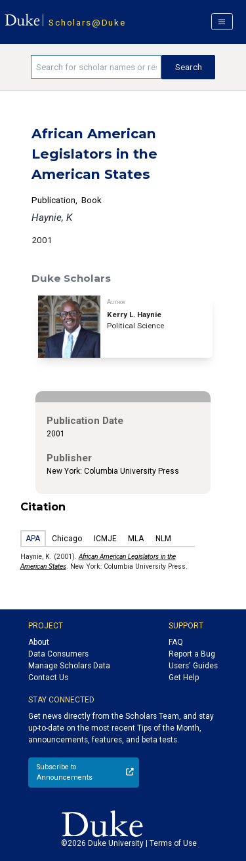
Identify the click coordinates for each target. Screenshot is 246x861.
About (38, 642)
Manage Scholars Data (69, 665)
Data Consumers (58, 654)
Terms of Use (173, 843)
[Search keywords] (96, 67)
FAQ (176, 642)
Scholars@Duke (87, 22)
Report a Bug (192, 654)
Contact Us (48, 677)
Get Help (184, 677)
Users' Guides (193, 665)
